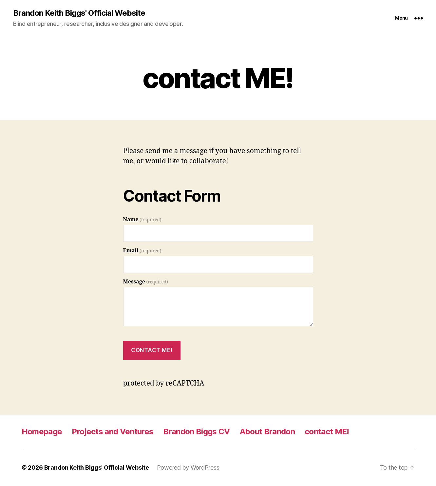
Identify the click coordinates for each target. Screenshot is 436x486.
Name (142, 219)
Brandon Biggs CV (196, 431)
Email (142, 250)
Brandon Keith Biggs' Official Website (79, 13)
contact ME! (327, 431)
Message (145, 282)
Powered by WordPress (188, 467)
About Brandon (267, 431)
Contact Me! (151, 350)
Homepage (42, 431)
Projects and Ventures (112, 431)
